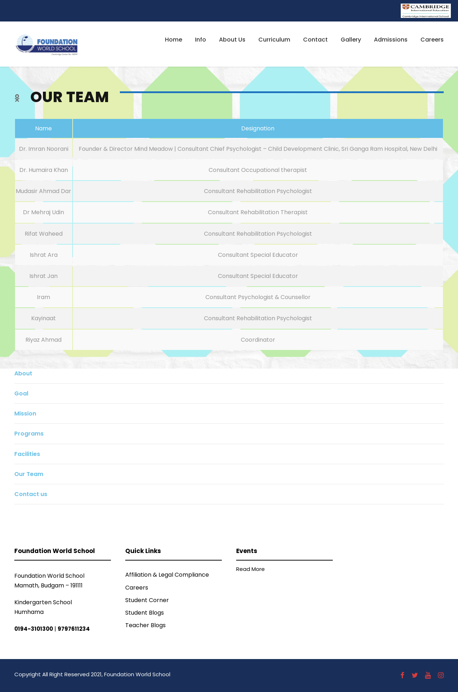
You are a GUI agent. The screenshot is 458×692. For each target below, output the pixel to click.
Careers (432, 39)
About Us (232, 39)
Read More (250, 569)
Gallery (351, 39)
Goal (21, 393)
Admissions (391, 39)
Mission (25, 413)
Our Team (28, 474)
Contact (315, 39)
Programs (29, 433)
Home (173, 39)
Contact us (30, 494)
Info (200, 39)
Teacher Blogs (145, 625)
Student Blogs (144, 613)
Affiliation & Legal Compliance (167, 575)
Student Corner (147, 600)
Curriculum (274, 39)
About (23, 373)
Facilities (27, 454)
